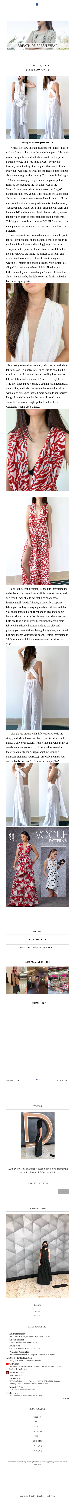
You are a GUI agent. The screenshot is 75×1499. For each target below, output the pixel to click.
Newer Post (12, 1080)
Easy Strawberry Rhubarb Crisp (22, 1390)
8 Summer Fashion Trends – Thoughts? (25, 1348)
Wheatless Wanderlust (19, 1352)
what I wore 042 (15, 1375)
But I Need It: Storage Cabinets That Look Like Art (29, 1336)
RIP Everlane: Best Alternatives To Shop (25, 1396)
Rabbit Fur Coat (16, 1372)
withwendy (14, 1364)
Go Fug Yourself (16, 1340)
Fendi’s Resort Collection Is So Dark (24, 1342)
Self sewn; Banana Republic (40, 948)
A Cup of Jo (14, 1346)
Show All (66, 1398)
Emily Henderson (17, 1334)
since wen (13, 1393)
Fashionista (14, 1378)
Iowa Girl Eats (16, 1387)
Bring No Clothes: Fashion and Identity (25, 1360)
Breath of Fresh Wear (46, 1496)
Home (38, 1080)
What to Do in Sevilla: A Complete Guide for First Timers (32, 1354)
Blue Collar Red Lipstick (20, 1358)
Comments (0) (37, 931)
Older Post (62, 1080)
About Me (37, 1316)
